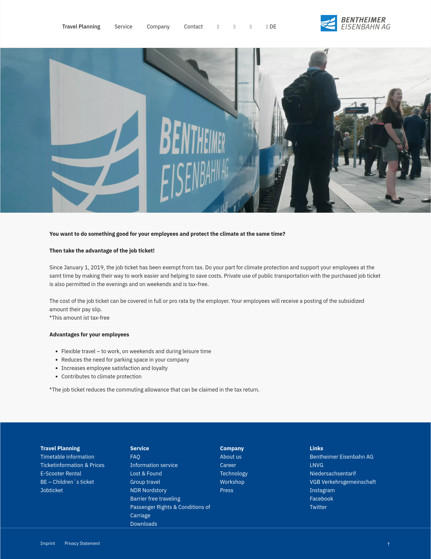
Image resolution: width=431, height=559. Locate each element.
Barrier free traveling (155, 498)
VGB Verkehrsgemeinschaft (343, 481)
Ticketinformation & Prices (72, 465)
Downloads (143, 523)
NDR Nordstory (148, 490)
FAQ (135, 456)
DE (271, 26)
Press (226, 490)
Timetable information (67, 456)
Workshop (232, 481)
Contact (193, 26)
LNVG (316, 465)
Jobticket (51, 490)
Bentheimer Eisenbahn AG (342, 456)
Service (124, 26)
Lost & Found (146, 473)
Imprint (47, 543)
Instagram (322, 490)
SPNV (344, 23)
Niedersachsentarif (333, 473)
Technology (234, 473)
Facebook (321, 498)
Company (158, 26)
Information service (154, 465)
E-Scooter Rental (60, 473)
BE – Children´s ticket (67, 481)
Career (228, 465)
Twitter (318, 506)
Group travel (145, 481)
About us (231, 456)
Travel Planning (81, 26)
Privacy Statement (82, 543)
